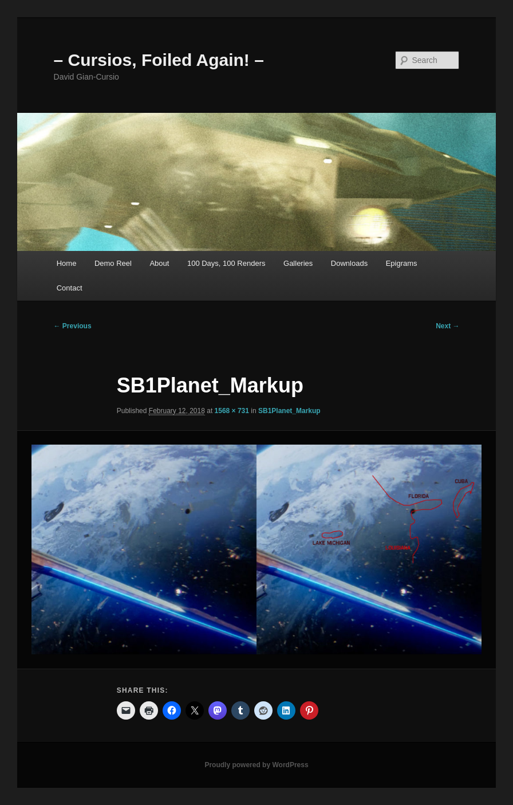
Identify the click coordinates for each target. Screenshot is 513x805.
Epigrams (401, 263)
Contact (69, 288)
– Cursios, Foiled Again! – (159, 59)
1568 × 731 (232, 411)
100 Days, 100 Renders (226, 263)
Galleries (298, 263)
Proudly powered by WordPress (256, 765)
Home (67, 263)
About (159, 263)
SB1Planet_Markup (289, 411)
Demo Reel (113, 263)
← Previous (73, 326)
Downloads (349, 263)
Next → (447, 326)
